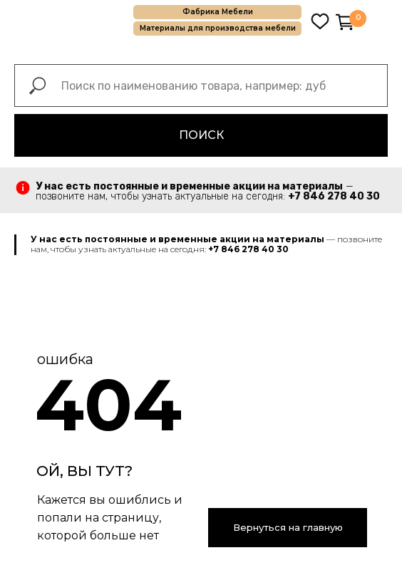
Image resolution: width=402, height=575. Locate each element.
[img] (320, 21)
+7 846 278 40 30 (334, 196)
